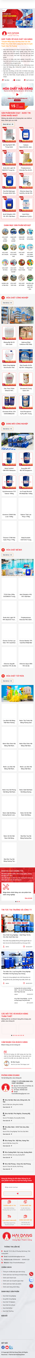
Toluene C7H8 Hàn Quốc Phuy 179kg (9, 539)
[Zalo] (31, 1280)
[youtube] (7, 1347)
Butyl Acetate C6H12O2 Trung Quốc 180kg (26, 539)
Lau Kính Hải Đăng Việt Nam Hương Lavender (9, 722)
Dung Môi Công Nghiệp (9, 1299)
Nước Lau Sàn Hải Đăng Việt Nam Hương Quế (9, 768)
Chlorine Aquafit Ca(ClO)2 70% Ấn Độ (9, 665)
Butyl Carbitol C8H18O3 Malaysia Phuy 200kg (9, 470)
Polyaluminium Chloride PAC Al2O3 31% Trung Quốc (25, 619)
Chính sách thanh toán (9, 1278)
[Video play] (17, 94)
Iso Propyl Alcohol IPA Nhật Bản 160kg (25, 492)
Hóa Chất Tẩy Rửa (8, 1311)
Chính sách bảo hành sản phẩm (12, 1284)
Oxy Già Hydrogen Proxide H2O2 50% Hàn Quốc (9, 192)
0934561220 (20, 1089)
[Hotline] (31, 1274)
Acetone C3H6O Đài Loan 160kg (9, 516)
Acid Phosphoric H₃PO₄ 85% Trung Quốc (26, 413)
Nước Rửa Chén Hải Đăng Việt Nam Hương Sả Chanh (9, 745)
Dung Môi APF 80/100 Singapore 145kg (26, 470)
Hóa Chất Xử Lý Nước (9, 1305)
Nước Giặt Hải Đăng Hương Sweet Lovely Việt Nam (9, 814)
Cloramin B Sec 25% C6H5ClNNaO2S (9, 413)
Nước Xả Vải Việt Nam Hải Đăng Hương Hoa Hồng (9, 837)
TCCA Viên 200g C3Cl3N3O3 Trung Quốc (9, 596)
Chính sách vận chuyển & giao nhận (13, 1281)
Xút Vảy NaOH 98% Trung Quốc (9, 146)
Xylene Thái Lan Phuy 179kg (26, 516)
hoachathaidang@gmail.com (16, 1256)
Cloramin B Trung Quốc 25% (26, 389)
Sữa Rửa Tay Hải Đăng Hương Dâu (25, 837)
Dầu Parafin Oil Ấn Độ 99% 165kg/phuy (25, 366)
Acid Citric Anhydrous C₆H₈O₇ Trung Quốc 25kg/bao (26, 215)
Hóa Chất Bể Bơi (7, 1308)
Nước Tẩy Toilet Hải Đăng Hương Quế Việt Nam (25, 722)
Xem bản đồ (7, 1107)
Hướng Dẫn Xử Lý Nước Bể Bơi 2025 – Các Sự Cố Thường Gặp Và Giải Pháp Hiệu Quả (23, 990)
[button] (16, 902)
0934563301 (17, 1259)
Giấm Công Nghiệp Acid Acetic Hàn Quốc (9, 367)
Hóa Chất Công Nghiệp (9, 1296)
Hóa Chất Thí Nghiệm (9, 1302)
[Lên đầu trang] (31, 1286)
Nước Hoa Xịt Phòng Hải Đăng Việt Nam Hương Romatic (9, 791)
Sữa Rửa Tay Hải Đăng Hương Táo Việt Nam (9, 860)
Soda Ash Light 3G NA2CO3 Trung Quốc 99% (9, 169)
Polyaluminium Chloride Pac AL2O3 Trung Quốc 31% (26, 169)
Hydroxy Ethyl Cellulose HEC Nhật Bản (26, 343)
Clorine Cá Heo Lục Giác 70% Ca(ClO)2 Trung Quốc (9, 642)
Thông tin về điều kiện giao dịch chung (14, 1271)
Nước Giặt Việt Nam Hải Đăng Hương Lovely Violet (25, 791)
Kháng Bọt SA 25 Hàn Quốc (9, 343)
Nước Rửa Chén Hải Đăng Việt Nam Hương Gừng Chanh (25, 745)
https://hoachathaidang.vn (17, 1262)
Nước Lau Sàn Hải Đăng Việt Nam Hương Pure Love (26, 768)
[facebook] (3, 1347)
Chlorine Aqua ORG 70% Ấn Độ (26, 665)
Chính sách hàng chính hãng (11, 1287)
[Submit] (17, 1193)
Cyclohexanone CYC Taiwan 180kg (9, 492)
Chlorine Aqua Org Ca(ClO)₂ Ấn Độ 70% (25, 192)
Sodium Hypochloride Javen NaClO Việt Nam (25, 146)
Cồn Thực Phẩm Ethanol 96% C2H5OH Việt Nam (9, 390)
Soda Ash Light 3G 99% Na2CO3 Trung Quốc (9, 619)
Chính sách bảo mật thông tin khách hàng (15, 1274)
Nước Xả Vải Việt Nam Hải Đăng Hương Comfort (25, 814)
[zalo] (11, 1347)
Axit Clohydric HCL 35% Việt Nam (26, 595)
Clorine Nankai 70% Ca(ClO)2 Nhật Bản (25, 642)
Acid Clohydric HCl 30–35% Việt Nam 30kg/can (9, 215)
